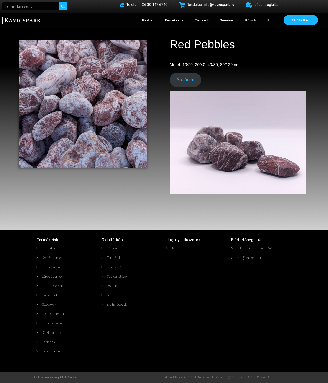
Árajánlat (185, 79)
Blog (270, 20)
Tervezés (227, 20)
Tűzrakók (202, 20)
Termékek (174, 20)
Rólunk (250, 20)
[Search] (63, 6)
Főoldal (147, 20)
